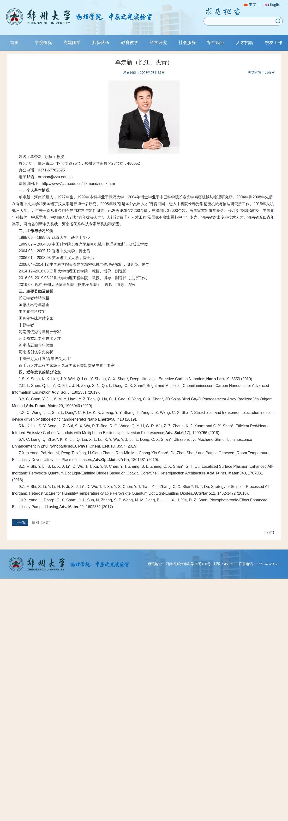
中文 (250, 4)
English (273, 4)
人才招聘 (244, 42)
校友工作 (273, 42)
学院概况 (43, 42)
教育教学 (129, 42)
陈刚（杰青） (42, 522)
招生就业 (216, 42)
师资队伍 (100, 42)
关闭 (269, 533)
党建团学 (72, 42)
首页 (14, 42)
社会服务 (187, 42)
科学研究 (158, 42)
